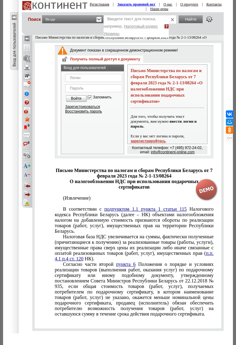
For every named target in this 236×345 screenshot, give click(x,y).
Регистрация (99, 4)
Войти (76, 98)
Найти (190, 19)
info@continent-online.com (173, 152)
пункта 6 (126, 264)
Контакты (214, 4)
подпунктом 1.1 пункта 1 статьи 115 (145, 209)
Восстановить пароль (83, 111)
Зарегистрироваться (82, 107)
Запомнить (102, 97)
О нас (167, 4)
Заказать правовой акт (136, 4)
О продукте (189, 4)
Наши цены (159, 9)
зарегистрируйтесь (148, 141)
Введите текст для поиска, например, (131, 26)
